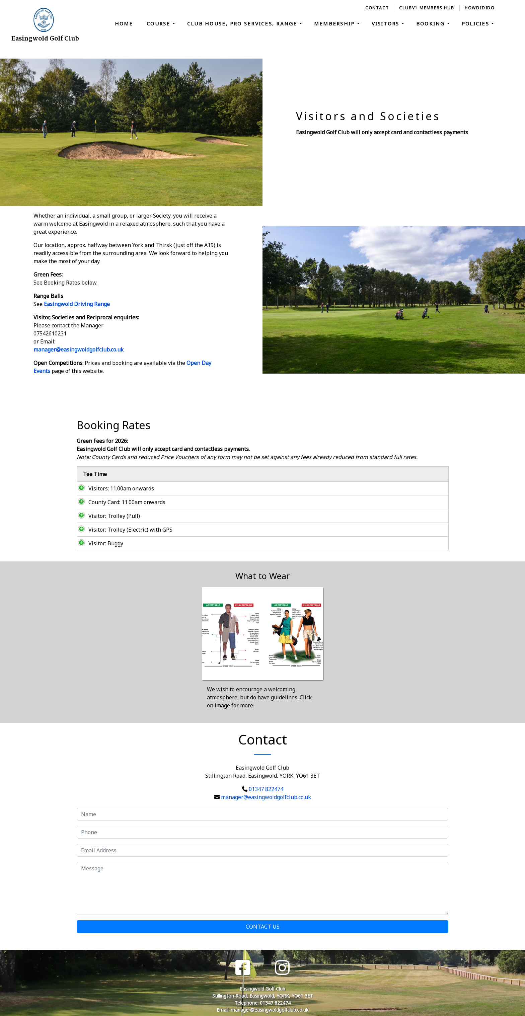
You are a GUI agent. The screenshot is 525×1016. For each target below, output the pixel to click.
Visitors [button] (386, 23)
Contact (377, 8)
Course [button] (159, 23)
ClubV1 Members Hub (426, 8)
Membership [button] (335, 23)
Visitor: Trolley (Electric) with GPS (123, 529)
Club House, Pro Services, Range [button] (243, 23)
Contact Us (263, 926)
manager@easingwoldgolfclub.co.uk (78, 349)
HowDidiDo (480, 8)
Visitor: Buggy (98, 543)
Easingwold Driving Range (77, 304)
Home (124, 23)
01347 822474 (266, 789)
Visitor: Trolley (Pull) (106, 516)
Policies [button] (476, 23)
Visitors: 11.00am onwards (113, 488)
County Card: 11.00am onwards (119, 502)
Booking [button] (431, 23)
